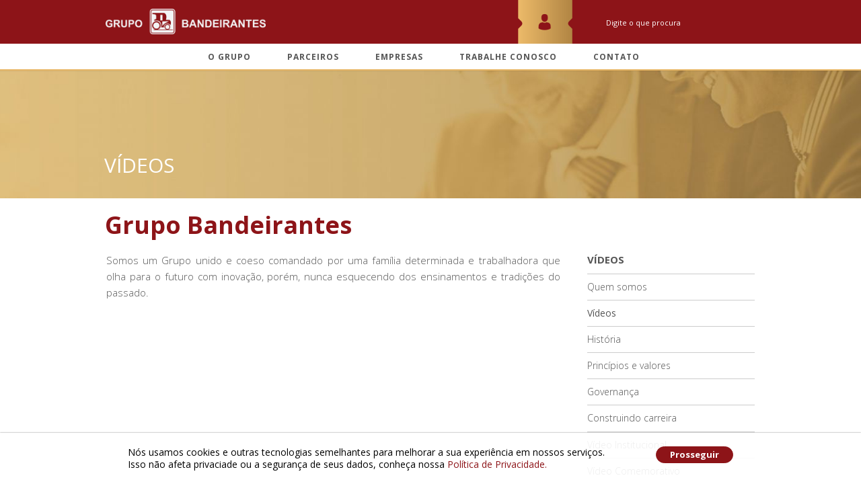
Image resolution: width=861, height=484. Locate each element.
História (604, 339)
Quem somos (617, 286)
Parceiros (313, 57)
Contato (616, 57)
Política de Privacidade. (497, 464)
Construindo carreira (632, 417)
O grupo (229, 57)
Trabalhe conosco (508, 57)
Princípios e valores (629, 365)
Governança (613, 391)
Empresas (399, 57)
